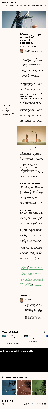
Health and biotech (12, 5)
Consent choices (4, 407)
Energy (7, 5)
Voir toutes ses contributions (28, 322)
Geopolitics (45, 5)
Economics (24, 5)
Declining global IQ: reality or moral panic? (7, 108)
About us (3, 403)
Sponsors (3, 404)
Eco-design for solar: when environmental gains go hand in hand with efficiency (7, 111)
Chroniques (5, 8)
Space (21, 5)
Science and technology (35, 5)
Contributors (3, 405)
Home (2, 8)
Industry (29, 5)
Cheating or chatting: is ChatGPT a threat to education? (8, 114)
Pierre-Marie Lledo (29, 50)
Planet (3, 5)
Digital (17, 5)
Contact (3, 406)
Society (41, 5)
